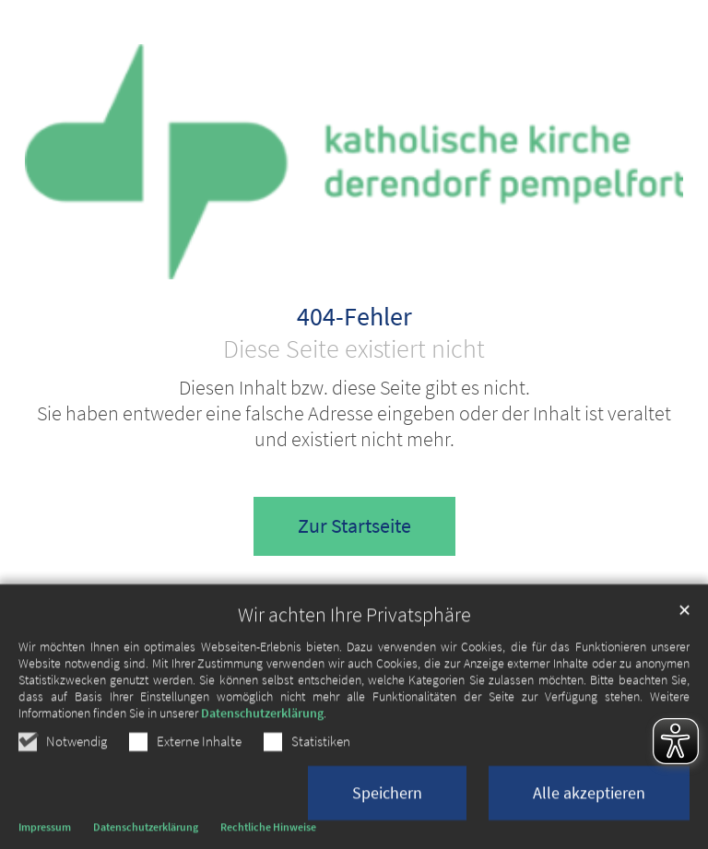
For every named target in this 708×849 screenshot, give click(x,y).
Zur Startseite (354, 525)
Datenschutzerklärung (262, 768)
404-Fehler (354, 317)
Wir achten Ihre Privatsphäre (354, 669)
